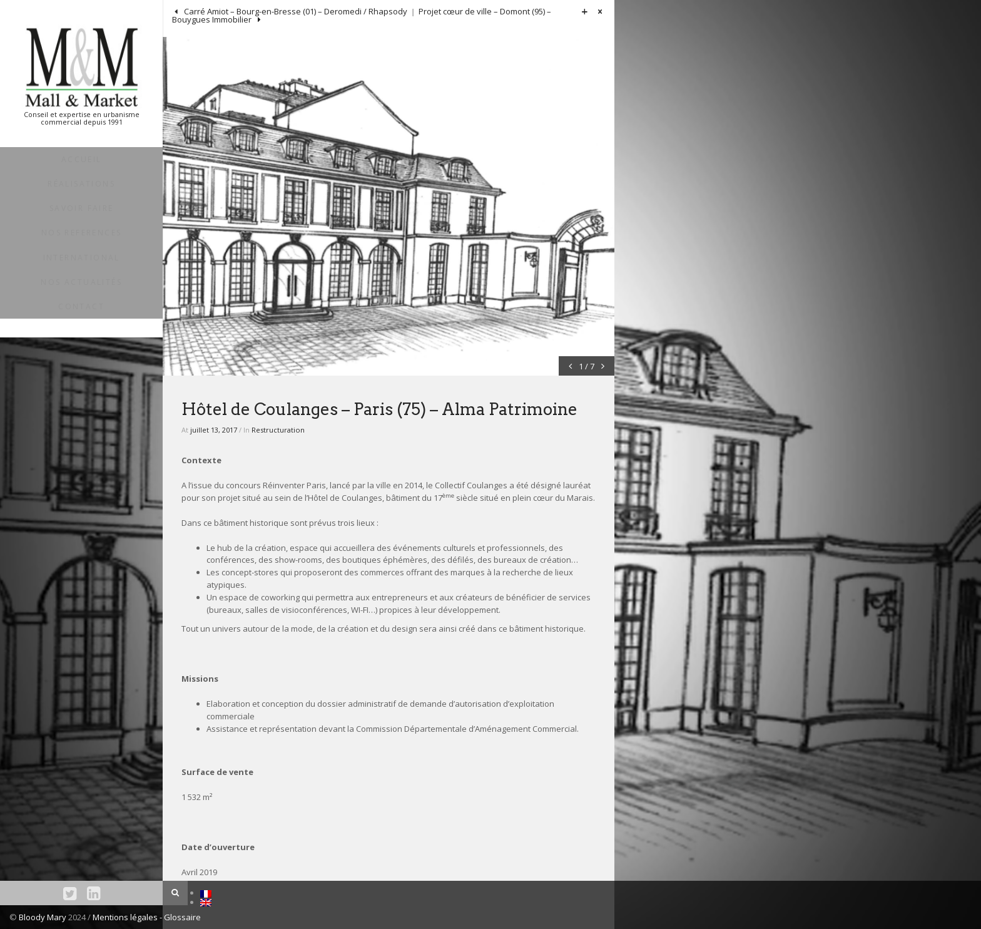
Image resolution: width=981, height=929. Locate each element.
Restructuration (278, 429)
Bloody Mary (42, 917)
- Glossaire (180, 917)
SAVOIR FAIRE (81, 208)
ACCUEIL (81, 159)
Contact (81, 306)
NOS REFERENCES (81, 232)
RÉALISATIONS (81, 183)
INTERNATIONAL (81, 257)
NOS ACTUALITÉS (81, 282)
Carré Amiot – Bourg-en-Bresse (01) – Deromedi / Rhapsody (294, 11)
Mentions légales (126, 917)
